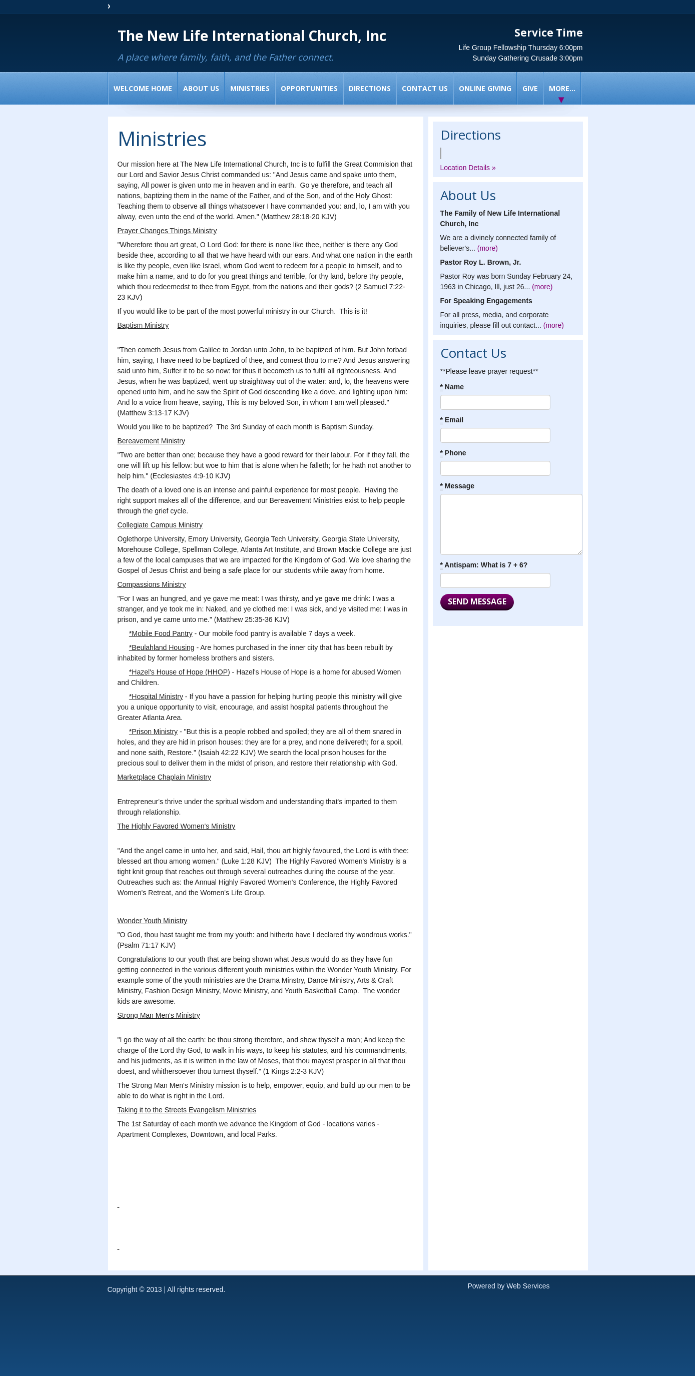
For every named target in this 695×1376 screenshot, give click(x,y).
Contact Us (425, 88)
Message (457, 486)
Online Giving (485, 88)
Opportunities (309, 88)
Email (452, 420)
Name (452, 387)
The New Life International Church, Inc (252, 35)
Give (530, 88)
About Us (201, 88)
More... (562, 88)
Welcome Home (143, 88)
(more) (487, 248)
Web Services (527, 1286)
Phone (453, 453)
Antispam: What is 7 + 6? (484, 565)
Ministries (250, 88)
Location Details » (468, 168)
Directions (370, 88)
